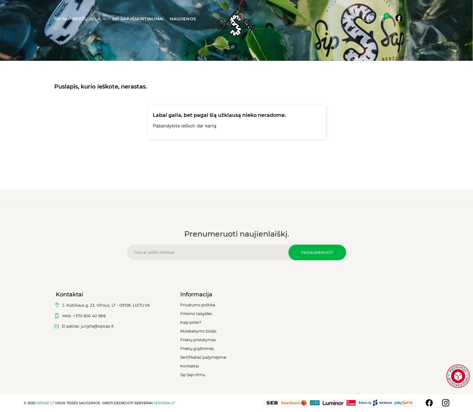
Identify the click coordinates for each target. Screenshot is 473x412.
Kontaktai (189, 366)
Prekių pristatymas (198, 340)
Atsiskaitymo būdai (198, 331)
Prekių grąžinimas (197, 348)
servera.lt (164, 403)
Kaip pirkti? (190, 322)
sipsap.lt (45, 403)
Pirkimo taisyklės (196, 313)
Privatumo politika (197, 305)
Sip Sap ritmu (192, 374)
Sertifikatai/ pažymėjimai (203, 357)
